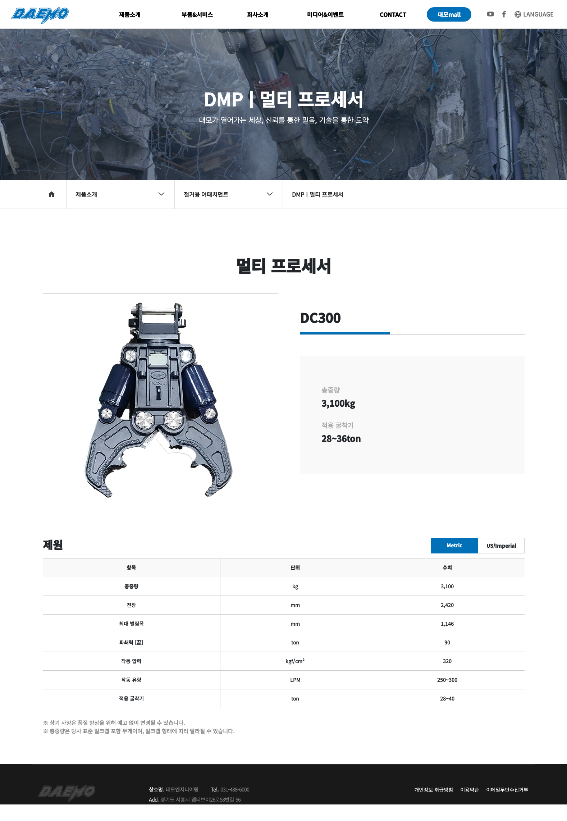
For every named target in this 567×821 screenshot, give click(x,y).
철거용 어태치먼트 (228, 194)
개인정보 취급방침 (433, 789)
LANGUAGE (533, 14)
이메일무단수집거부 (507, 789)
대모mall (449, 14)
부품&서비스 (197, 14)
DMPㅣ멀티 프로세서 (317, 194)
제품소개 (130, 14)
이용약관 (469, 789)
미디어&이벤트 (325, 14)
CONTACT (393, 14)
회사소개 (258, 14)
